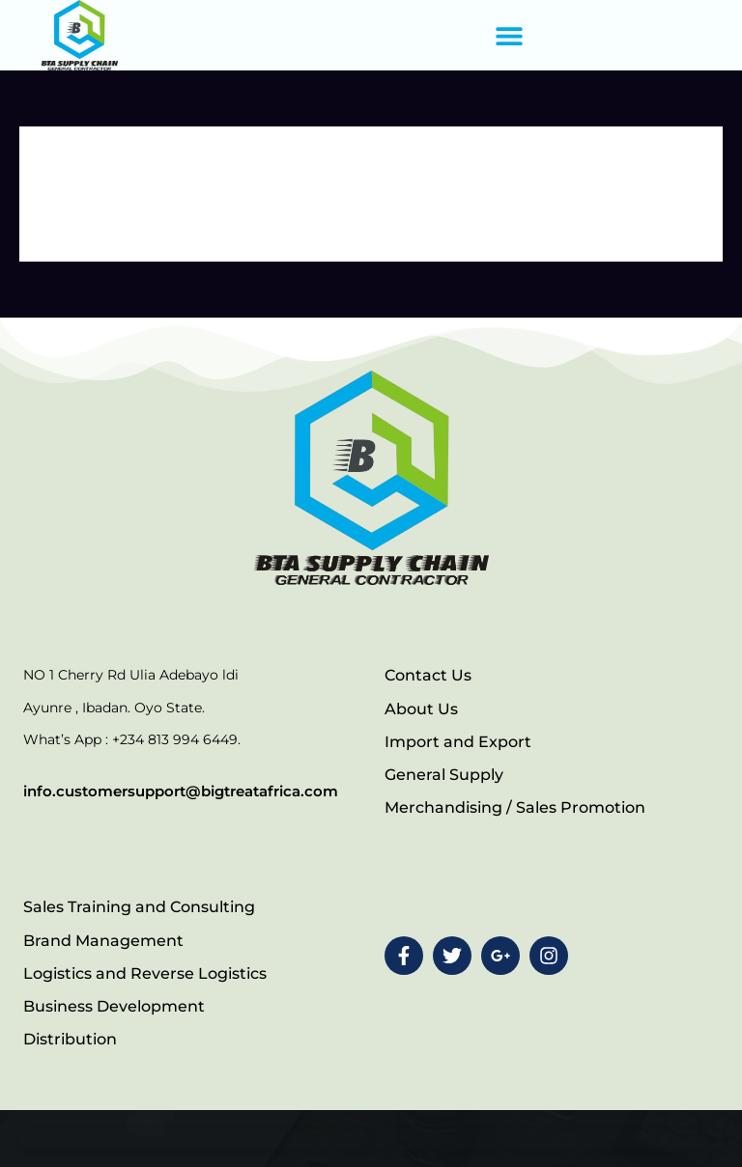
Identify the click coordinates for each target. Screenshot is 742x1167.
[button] (508, 35)
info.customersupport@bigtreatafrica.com (180, 791)
